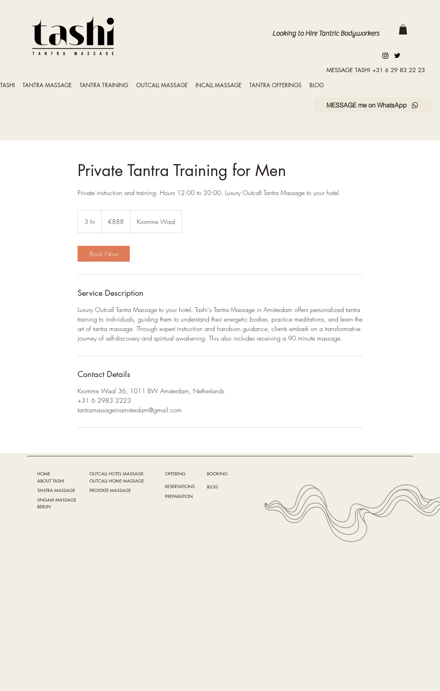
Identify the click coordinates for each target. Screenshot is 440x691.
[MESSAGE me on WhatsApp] (372, 105)
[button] (403, 29)
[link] (104, 254)
